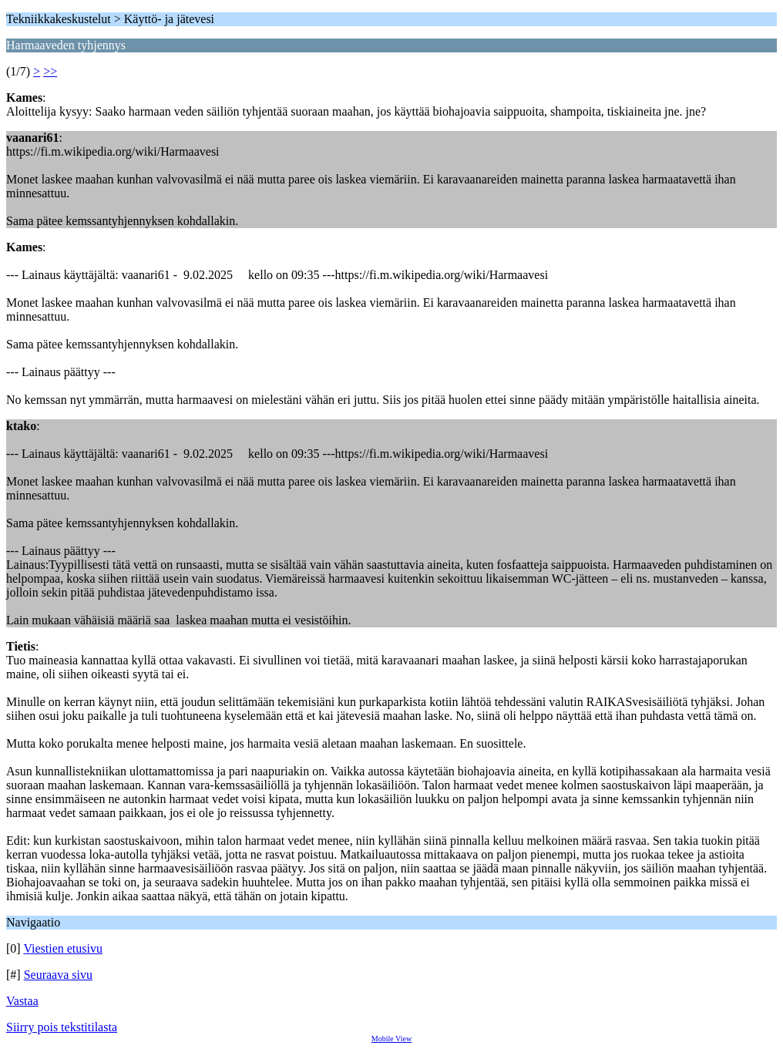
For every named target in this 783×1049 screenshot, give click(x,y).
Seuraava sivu (58, 974)
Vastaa (22, 1000)
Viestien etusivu (62, 948)
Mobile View (391, 1038)
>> (50, 71)
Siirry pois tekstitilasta (61, 1027)
